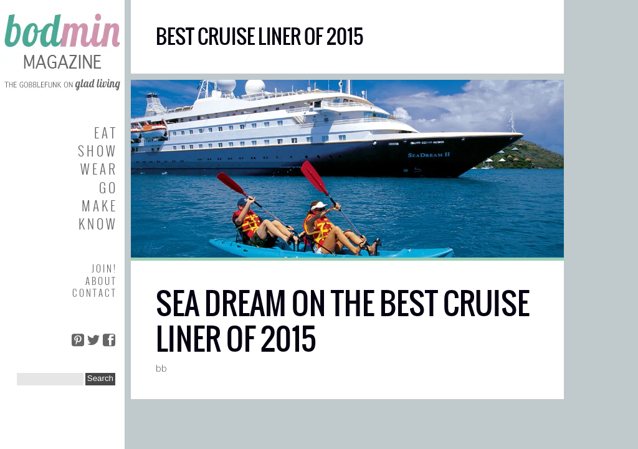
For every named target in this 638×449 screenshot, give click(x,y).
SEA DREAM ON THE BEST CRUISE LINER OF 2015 (343, 321)
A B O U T (100, 280)
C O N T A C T (93, 292)
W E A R (97, 168)
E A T (104, 132)
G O (107, 187)
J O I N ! (103, 268)
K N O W (97, 223)
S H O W (96, 150)
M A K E (98, 205)
